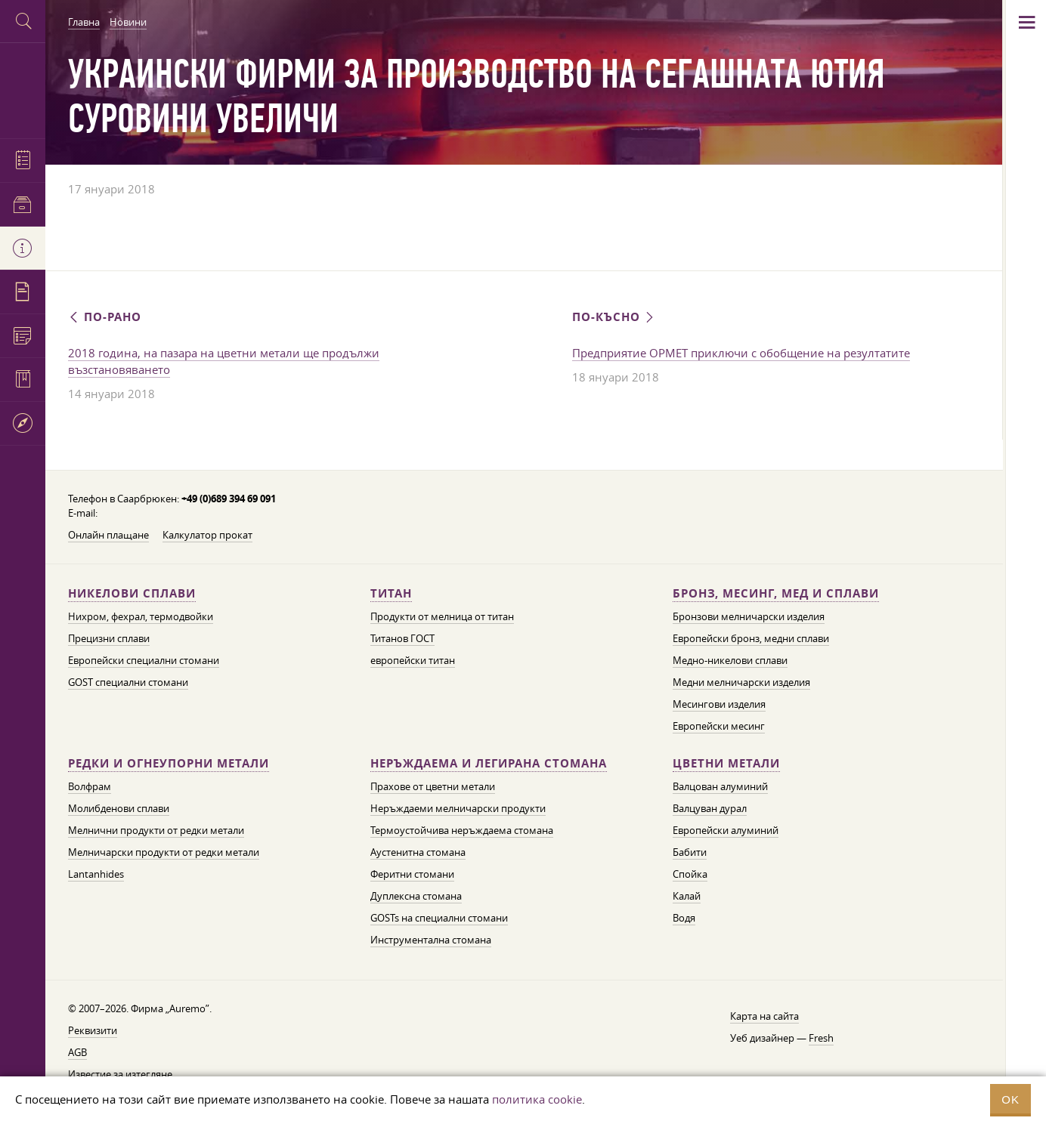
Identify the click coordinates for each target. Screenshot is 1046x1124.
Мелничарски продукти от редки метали (163, 852)
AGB (77, 1052)
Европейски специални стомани (143, 660)
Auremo (23, 88)
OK (1010, 1099)
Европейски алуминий (725, 830)
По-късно (614, 317)
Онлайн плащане (108, 535)
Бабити (690, 852)
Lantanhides (96, 874)
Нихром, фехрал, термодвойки (140, 616)
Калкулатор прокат (207, 535)
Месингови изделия (719, 704)
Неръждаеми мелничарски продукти (458, 808)
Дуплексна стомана (416, 896)
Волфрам (89, 786)
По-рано (104, 317)
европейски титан (412, 660)
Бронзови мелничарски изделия (749, 616)
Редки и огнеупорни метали (168, 763)
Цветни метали (726, 763)
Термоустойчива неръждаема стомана (461, 830)
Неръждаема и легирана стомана (488, 763)
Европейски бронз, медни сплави (751, 638)
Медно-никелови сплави (730, 660)
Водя (684, 918)
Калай (687, 896)
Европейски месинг (719, 726)
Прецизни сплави (109, 638)
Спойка (690, 874)
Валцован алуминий (720, 786)
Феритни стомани (412, 874)
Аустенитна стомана (418, 852)
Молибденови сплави (118, 808)
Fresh (821, 1038)
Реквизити (92, 1030)
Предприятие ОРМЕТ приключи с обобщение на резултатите (741, 352)
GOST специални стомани (128, 682)
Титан (391, 593)
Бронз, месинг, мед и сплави (776, 593)
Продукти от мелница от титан (442, 616)
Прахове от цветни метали (432, 786)
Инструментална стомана (430, 939)
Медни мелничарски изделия (741, 682)
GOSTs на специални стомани (439, 918)
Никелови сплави (132, 593)
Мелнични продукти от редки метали (156, 830)
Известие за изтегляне (120, 1074)
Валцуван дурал (710, 808)
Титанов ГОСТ (402, 638)
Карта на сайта (764, 1016)
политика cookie (537, 1099)
